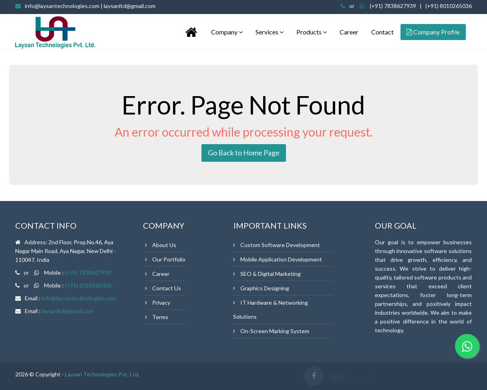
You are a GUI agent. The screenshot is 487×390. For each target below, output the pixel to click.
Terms (160, 317)
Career (349, 32)
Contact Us (166, 288)
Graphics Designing (264, 288)
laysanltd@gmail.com (67, 311)
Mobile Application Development (281, 259)
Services (270, 32)
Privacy (161, 302)
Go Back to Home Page (244, 152)
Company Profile (433, 32)
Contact (382, 32)
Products (311, 32)
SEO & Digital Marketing (270, 273)
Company (227, 32)
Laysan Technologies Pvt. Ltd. (102, 374)
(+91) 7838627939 (393, 5)
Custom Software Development (280, 244)
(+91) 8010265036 (448, 5)
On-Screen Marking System (274, 331)
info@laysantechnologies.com (90, 5)
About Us (164, 244)
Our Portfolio (168, 259)
